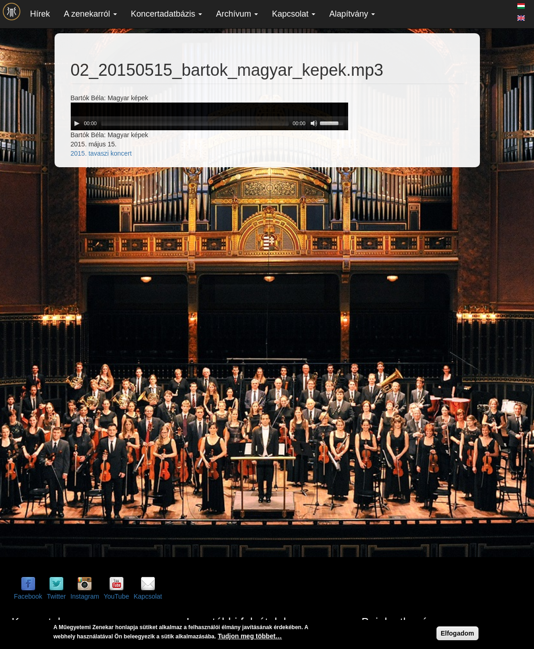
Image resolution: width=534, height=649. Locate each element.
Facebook (28, 596)
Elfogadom (457, 633)
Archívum (237, 13)
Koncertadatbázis (166, 13)
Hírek (40, 13)
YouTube (116, 596)
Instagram (84, 596)
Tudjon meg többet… (250, 636)
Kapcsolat (293, 13)
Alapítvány (352, 13)
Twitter (56, 596)
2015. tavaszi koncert (101, 153)
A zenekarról (90, 13)
